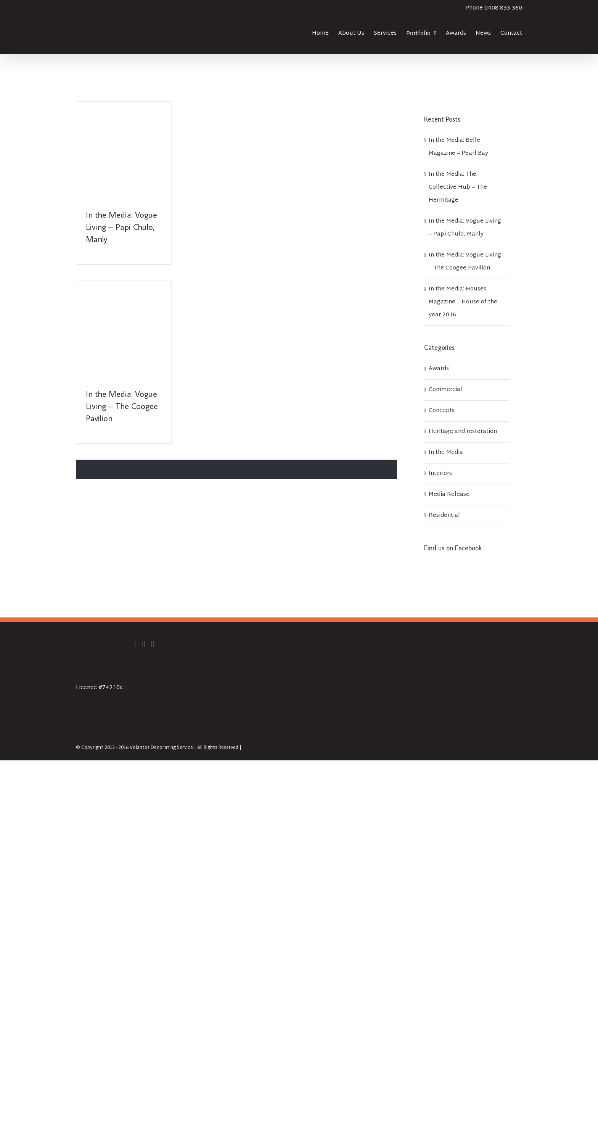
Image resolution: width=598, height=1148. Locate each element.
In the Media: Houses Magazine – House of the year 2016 (463, 302)
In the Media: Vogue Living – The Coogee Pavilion (122, 405)
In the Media (446, 452)
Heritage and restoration (463, 431)
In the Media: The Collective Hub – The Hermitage (458, 187)
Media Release (449, 494)
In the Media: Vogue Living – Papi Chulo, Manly (121, 226)
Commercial (445, 390)
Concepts (442, 411)
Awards (439, 369)
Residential (444, 515)
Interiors (440, 473)
